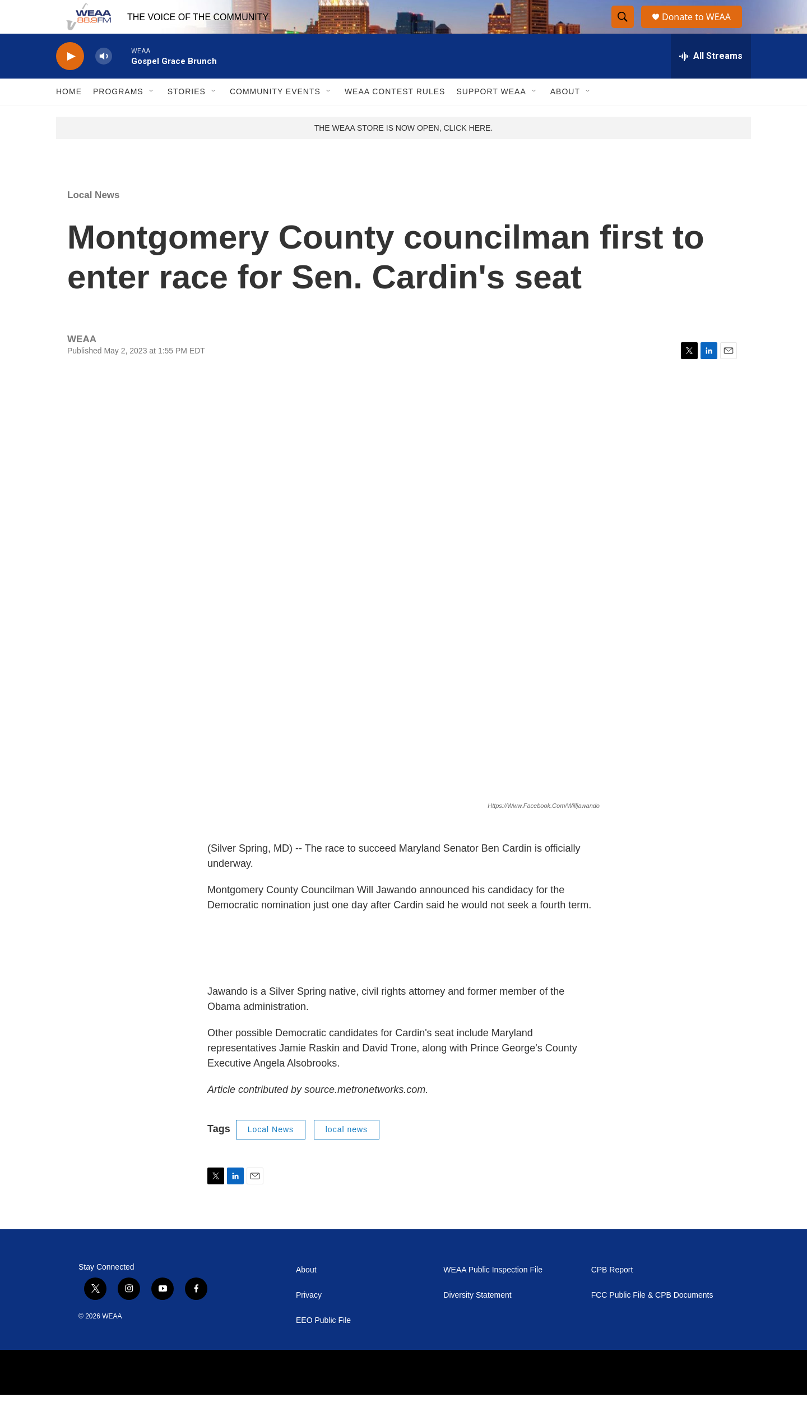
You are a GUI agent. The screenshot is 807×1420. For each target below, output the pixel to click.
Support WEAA (491, 116)
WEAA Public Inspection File (492, 1295)
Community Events (275, 116)
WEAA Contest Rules (395, 116)
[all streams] (711, 81)
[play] (70, 81)
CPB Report (612, 1295)
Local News (93, 220)
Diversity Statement (477, 1320)
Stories (187, 116)
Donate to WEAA (701, 29)
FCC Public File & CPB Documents (652, 1320)
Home (69, 116)
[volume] (103, 81)
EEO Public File (323, 1345)
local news (347, 1154)
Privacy (309, 1320)
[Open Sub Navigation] (151, 116)
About (565, 116)
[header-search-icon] (623, 30)
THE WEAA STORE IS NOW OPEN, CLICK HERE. (403, 153)
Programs (118, 116)
